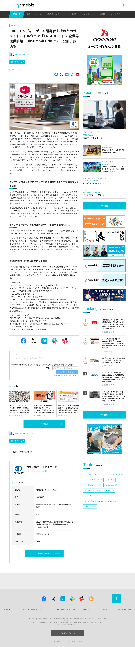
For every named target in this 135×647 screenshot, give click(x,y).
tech (13, 25)
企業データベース (33, 14)
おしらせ (106, 609)
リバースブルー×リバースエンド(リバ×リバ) (99, 490)
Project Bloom (89, 496)
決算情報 (85, 14)
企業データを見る (44, 553)
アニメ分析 (115, 14)
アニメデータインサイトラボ (113, 474)
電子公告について (89, 609)
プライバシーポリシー (123, 609)
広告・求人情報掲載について (33, 609)
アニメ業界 (100, 14)
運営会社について (10, 609)
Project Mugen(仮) (111, 485)
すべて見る (44, 424)
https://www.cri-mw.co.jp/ (37, 471)
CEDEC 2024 (110, 480)
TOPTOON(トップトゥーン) (93, 480)
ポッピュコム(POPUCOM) (93, 485)
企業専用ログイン (67, 633)
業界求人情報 (53, 14)
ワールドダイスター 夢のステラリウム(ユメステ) (100, 501)
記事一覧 (17, 14)
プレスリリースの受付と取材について (63, 609)
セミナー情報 (70, 14)
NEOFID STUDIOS (90, 506)
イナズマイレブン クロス (93, 474)
